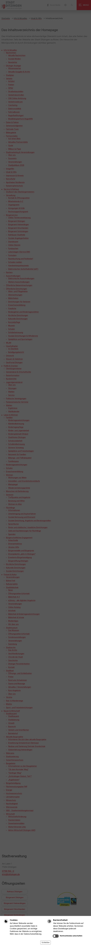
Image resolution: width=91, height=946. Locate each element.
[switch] (55, 936)
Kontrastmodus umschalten (71, 936)
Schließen (46, 942)
